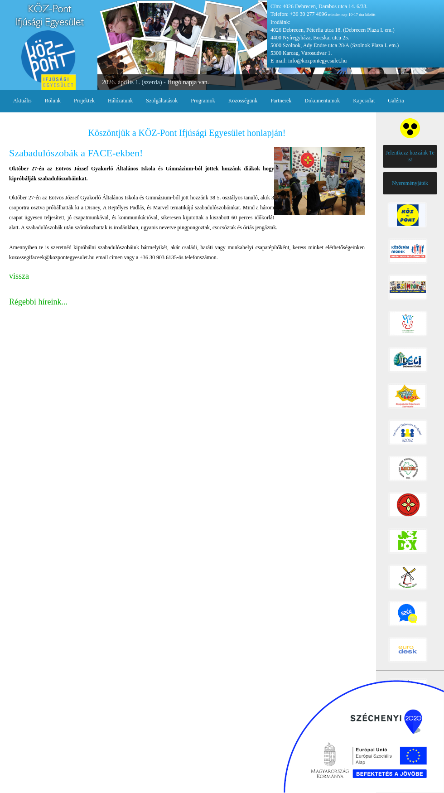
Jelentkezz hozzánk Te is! (410, 156)
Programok (203, 100)
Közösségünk (243, 100)
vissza (19, 275)
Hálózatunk (120, 100)
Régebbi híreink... (38, 301)
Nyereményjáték (410, 183)
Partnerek (280, 100)
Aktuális (22, 100)
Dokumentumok (322, 100)
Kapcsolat (364, 100)
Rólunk (53, 100)
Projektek (84, 100)
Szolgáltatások (162, 100)
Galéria (396, 100)
